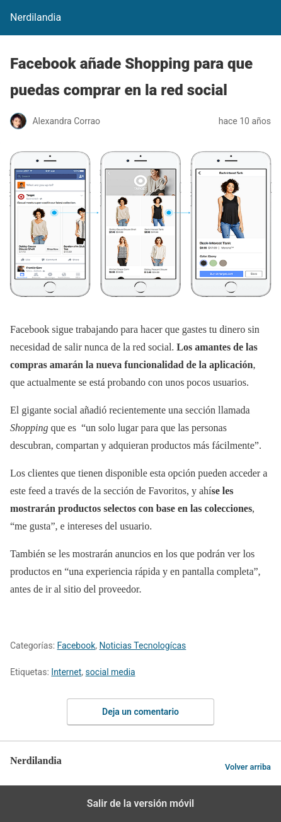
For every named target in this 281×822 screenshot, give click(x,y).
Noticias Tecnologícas (143, 645)
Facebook (76, 645)
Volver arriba (248, 767)
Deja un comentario (140, 712)
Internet (66, 672)
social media (110, 672)
